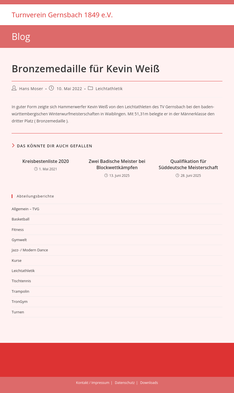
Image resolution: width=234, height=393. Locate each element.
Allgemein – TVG (25, 208)
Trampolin (20, 291)
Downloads (149, 382)
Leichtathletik (109, 88)
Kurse (17, 260)
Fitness (17, 229)
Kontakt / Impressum (92, 382)
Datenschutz (125, 382)
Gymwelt (19, 239)
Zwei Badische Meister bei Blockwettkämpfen (117, 164)
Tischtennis (21, 280)
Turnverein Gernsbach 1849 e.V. (62, 14)
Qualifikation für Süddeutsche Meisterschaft (188, 164)
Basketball (20, 219)
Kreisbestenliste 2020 (45, 161)
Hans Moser (31, 88)
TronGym (19, 301)
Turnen (18, 312)
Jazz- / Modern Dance (30, 249)
